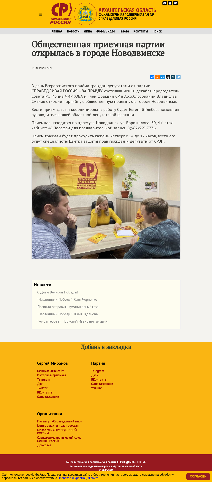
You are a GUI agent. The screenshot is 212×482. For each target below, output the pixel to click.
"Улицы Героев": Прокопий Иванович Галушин (70, 322)
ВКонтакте (44, 392)
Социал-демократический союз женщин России (59, 439)
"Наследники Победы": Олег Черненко (65, 300)
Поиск (157, 31)
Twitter (42, 388)
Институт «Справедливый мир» (59, 421)
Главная (56, 31)
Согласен (198, 476)
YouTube (96, 388)
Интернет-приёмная (51, 375)
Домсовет (44, 445)
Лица (88, 31)
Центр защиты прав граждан (57, 425)
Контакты (140, 31)
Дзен (40, 383)
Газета (124, 31)
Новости (73, 31)
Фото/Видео (105, 31)
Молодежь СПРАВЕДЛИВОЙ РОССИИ (57, 431)
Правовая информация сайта (78, 478)
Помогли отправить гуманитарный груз (66, 307)
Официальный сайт (50, 371)
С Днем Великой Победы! (56, 292)
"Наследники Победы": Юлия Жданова (66, 314)
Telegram (43, 379)
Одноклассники (48, 396)
